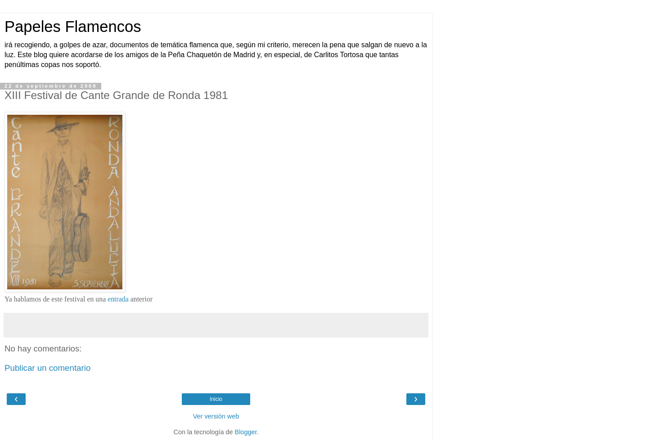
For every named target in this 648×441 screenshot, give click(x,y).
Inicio (216, 399)
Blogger (246, 432)
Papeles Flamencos (72, 26)
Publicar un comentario (47, 368)
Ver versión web (216, 416)
